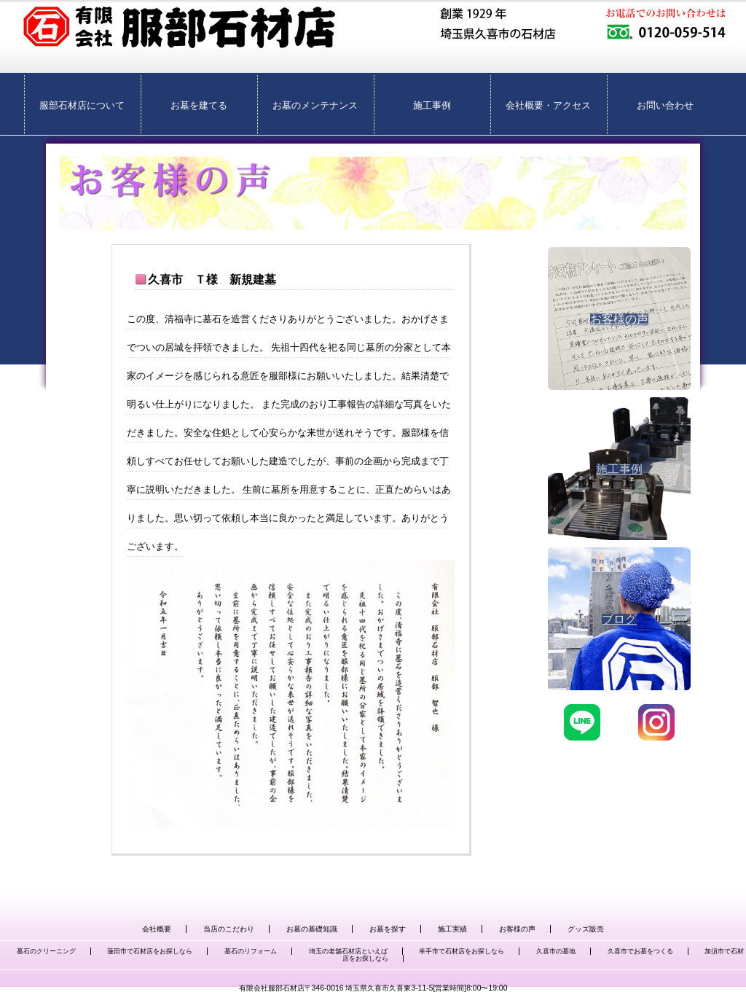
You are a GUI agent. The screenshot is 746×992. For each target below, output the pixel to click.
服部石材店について (82, 105)
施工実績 (452, 929)
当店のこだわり (228, 929)
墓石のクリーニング (46, 951)
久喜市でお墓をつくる (640, 951)
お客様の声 (517, 929)
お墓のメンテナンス (315, 105)
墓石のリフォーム (250, 951)
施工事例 (432, 105)
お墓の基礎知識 (311, 929)
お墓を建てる (198, 105)
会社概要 (156, 929)
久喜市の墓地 (556, 951)
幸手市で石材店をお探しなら (461, 951)
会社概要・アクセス (548, 105)
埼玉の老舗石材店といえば (348, 951)
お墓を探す (387, 929)
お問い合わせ (665, 105)
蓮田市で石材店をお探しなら (149, 951)
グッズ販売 (586, 929)
